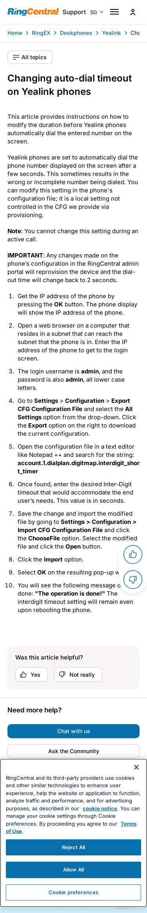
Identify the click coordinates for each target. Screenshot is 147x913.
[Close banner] (136, 778)
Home (14, 32)
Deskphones (76, 32)
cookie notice (100, 820)
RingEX (41, 32)
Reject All (73, 858)
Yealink (111, 32)
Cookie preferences (73, 903)
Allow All (73, 881)
